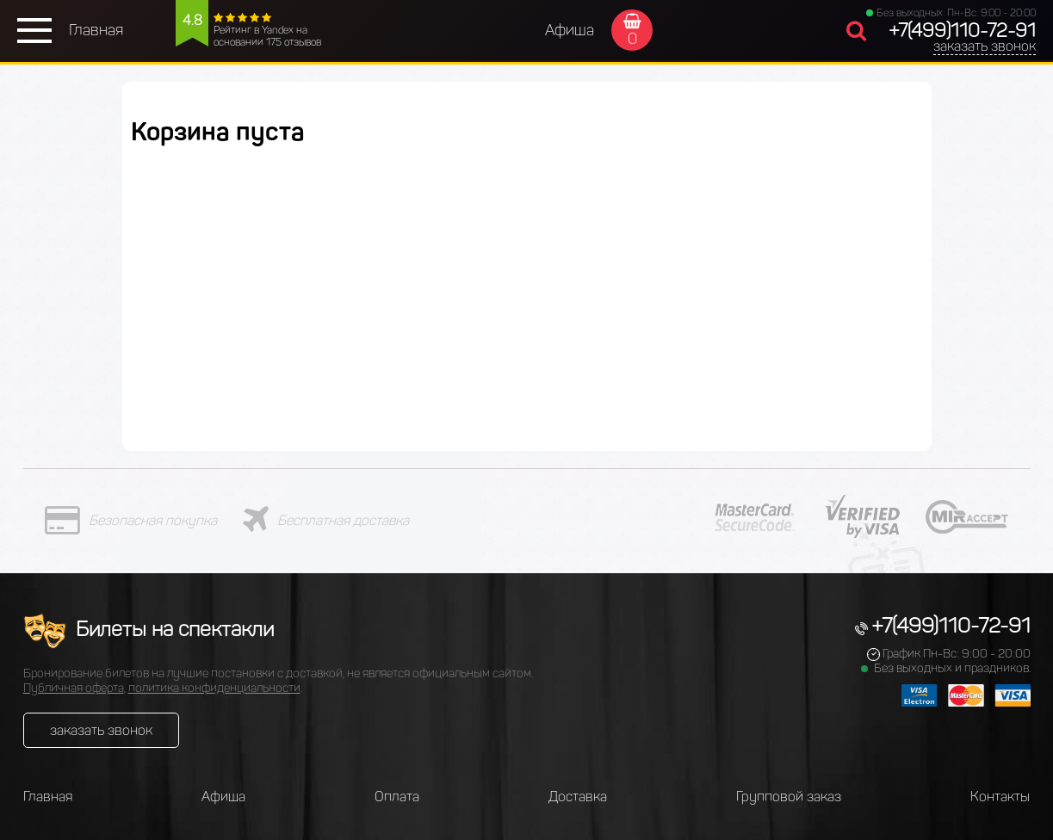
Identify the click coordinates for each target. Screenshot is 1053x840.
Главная (96, 30)
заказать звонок (984, 46)
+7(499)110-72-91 (962, 30)
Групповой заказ (788, 796)
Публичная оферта (73, 688)
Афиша (569, 30)
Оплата (397, 796)
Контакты (1000, 796)
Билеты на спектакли (148, 628)
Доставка (577, 796)
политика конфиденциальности (214, 688)
